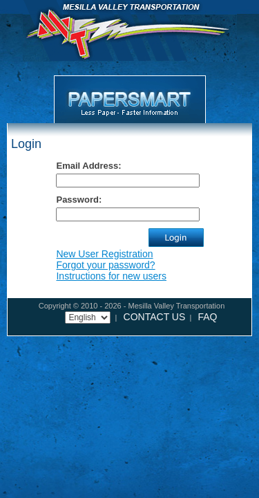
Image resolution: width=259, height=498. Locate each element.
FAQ (207, 316)
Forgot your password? (105, 264)
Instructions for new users (111, 276)
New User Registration (104, 253)
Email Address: (88, 165)
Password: (79, 199)
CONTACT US (155, 316)
